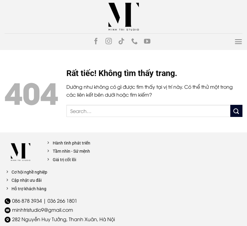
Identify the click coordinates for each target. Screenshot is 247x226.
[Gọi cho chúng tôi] (134, 41)
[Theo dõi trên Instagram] (108, 41)
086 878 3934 (27, 200)
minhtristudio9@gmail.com (42, 209)
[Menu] (238, 42)
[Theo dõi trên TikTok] (121, 41)
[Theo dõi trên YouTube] (147, 41)
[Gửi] (236, 111)
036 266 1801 (62, 200)
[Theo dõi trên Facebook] (96, 41)
